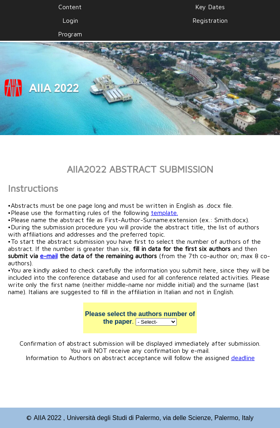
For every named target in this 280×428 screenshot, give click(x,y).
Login (70, 20)
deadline (243, 357)
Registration (210, 20)
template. (164, 212)
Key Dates (210, 6)
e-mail (49, 255)
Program (70, 34)
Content (70, 6)
